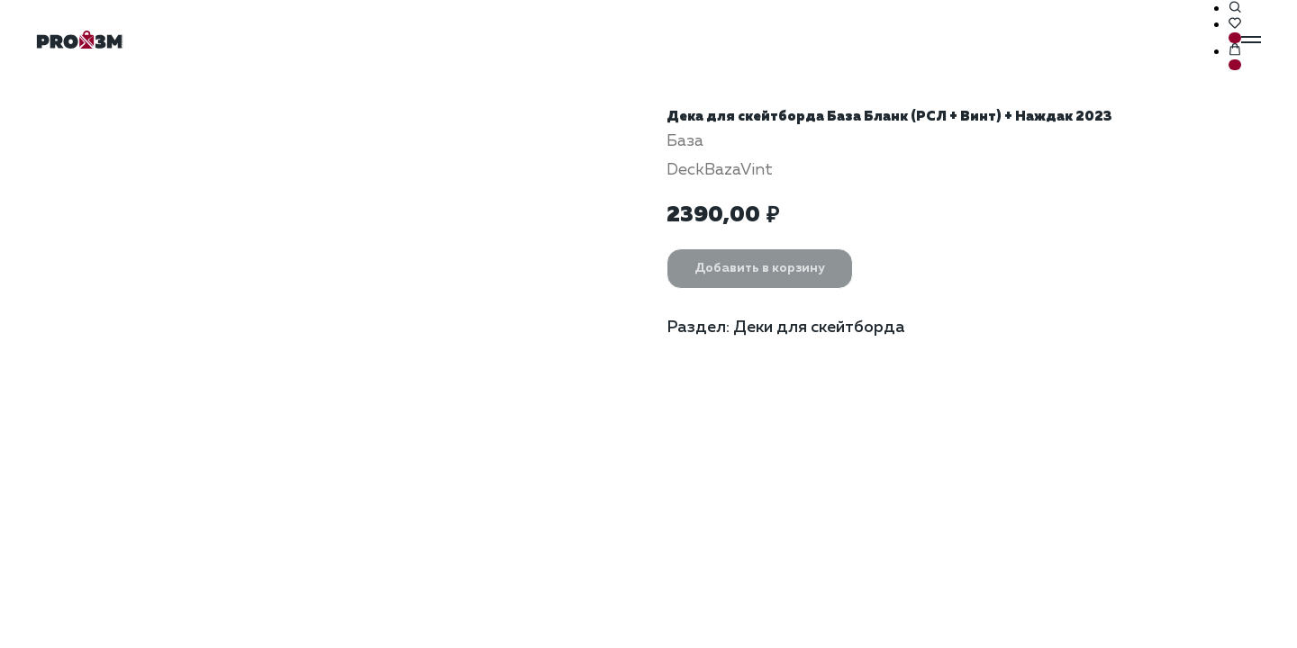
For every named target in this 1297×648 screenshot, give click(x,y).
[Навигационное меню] (1251, 39)
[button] (1235, 8)
